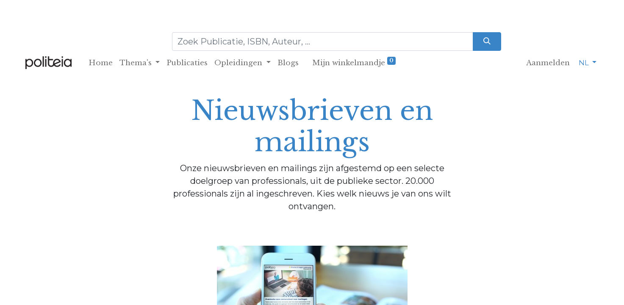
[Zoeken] (487, 41)
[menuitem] (100, 63)
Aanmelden (548, 62)
